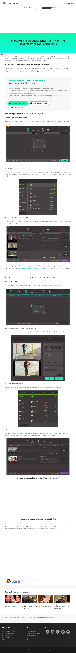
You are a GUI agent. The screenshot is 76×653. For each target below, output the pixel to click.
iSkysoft (70, 3)
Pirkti (55, 7)
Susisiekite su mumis (51, 650)
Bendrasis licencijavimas (32, 642)
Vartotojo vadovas (31, 635)
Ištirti (25, 7)
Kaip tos (29, 639)
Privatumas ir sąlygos (40, 650)
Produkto (19, 7)
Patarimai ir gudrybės (34, 7)
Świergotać (63, 632)
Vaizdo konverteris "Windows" (9, 631)
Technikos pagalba (31, 631)
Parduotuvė (64, 3)
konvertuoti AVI (12, 617)
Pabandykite (46, 7)
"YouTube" (68, 632)
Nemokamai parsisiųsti (19, 103)
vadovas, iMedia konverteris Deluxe (29, 268)
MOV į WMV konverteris (8, 637)
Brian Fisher (30, 580)
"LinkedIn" (52, 632)
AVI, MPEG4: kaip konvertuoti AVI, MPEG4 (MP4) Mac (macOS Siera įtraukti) (29, 606)
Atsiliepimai (30, 637)
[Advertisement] (38, 21)
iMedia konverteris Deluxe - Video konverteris (26, 80)
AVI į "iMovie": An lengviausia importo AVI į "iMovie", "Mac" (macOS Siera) (61, 606)
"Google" (58, 632)
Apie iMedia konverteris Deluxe (27, 650)
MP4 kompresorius (6, 639)
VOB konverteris (6, 635)
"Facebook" (47, 632)
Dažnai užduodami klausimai (33, 633)
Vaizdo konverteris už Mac (8, 633)
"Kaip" (6, 617)
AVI (40, 580)
